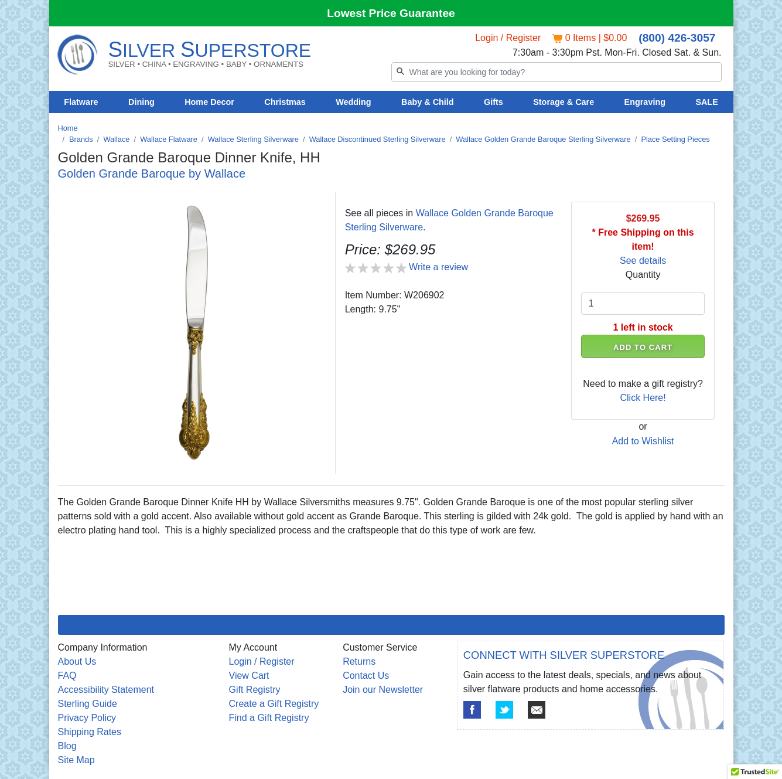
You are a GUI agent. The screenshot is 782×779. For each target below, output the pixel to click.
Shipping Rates (90, 732)
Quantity (643, 275)
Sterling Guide (87, 704)
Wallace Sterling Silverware (253, 139)
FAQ (67, 676)
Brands (81, 139)
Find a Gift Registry (269, 718)
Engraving (644, 102)
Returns (359, 661)
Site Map (76, 760)
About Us (77, 661)
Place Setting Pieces (675, 139)
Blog (67, 746)
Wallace (116, 139)
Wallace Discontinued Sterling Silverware (377, 139)
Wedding (353, 102)
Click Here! (642, 398)
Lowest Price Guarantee (391, 13)
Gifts (493, 102)
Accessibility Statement (106, 690)
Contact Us (366, 676)
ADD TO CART (642, 347)
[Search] (556, 72)
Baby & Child (427, 102)
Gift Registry (255, 690)
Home (68, 128)
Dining (141, 102)
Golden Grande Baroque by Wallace (152, 173)
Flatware (81, 102)
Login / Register (508, 38)
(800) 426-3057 (676, 38)
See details (643, 261)
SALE (706, 102)
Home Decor (209, 102)
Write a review (438, 267)
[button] (755, 768)
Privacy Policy (87, 718)
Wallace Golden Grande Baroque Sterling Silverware (543, 139)
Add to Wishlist (643, 441)
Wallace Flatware (168, 139)
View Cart (249, 676)
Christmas (284, 102)
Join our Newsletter (383, 690)
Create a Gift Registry (274, 704)
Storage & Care (563, 102)
